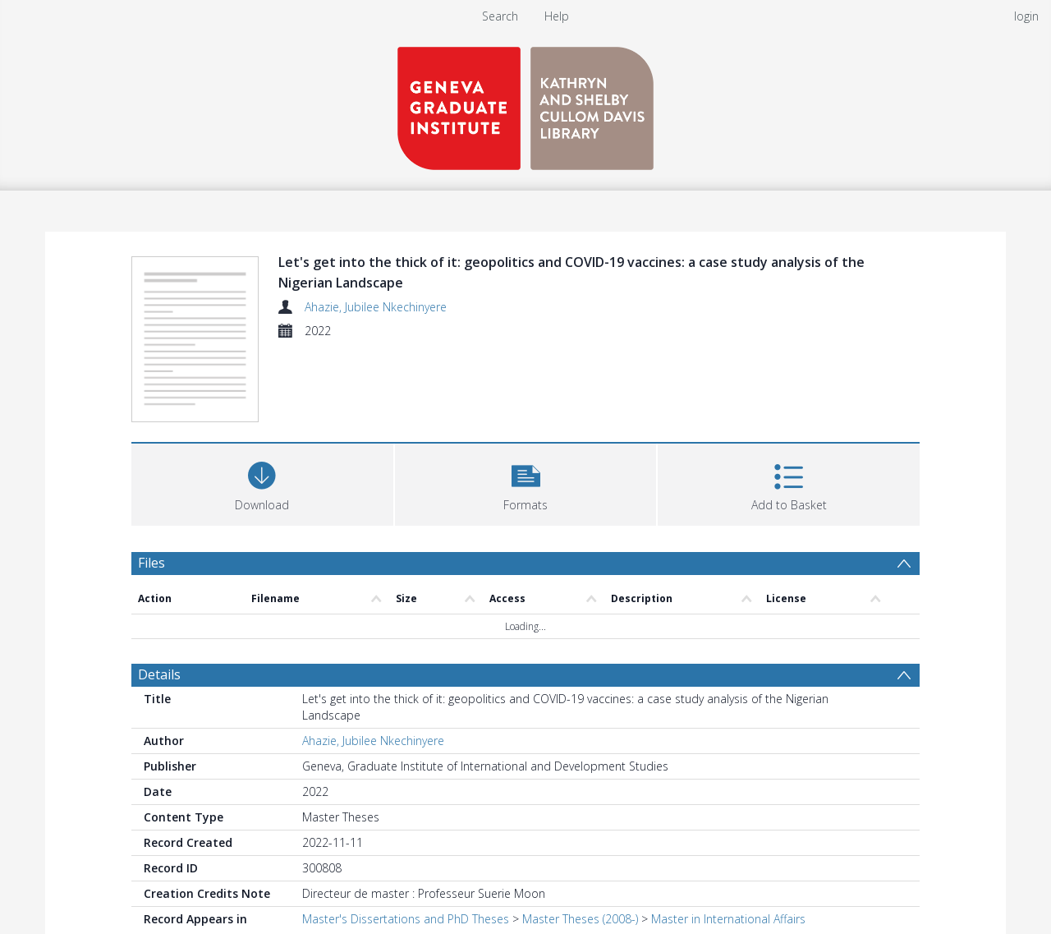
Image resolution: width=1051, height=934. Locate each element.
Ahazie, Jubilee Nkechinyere (376, 307)
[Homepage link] (525, 104)
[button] (526, 483)
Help (556, 16)
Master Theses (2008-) (580, 919)
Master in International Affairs (728, 919)
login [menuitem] (1026, 16)
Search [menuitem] (500, 16)
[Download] (262, 483)
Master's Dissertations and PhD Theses (405, 919)
